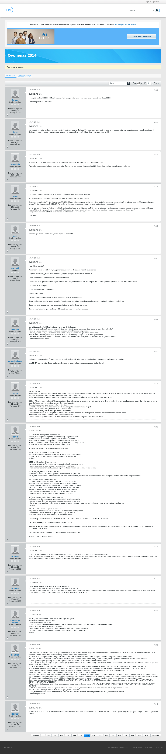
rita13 (15, 132)
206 (61, 735)
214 (74, 735)
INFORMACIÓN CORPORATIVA (118, 747)
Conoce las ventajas (141, 36)
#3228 (156, 154)
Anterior (36, 735)
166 (55, 735)
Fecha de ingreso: (15, 109)
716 (132, 735)
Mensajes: (13, 113)
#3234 (156, 383)
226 (113, 735)
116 (48, 735)
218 (100, 735)
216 (87, 735)
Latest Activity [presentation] (24, 76)
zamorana (15, 329)
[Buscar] (142, 10)
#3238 (156, 611)
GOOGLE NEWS (136, 747)
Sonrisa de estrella (15, 622)
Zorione (15, 100)
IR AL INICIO (149, 747)
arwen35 (15, 268)
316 (126, 735)
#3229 (156, 186)
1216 (139, 735)
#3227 (156, 122)
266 (119, 735)
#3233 (156, 351)
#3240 (156, 704)
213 (68, 735)
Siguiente (155, 735)
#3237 (156, 579)
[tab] (10, 76)
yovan (15, 393)
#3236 (156, 546)
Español (8, 747)
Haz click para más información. (126, 24)
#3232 (156, 319)
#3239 (156, 645)
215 (80, 735)
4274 (146, 735)
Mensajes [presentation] (10, 76)
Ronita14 (15, 655)
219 (106, 735)
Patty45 (15, 437)
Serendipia (15, 164)
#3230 (156, 226)
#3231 (156, 258)
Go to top (159, 747)
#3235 (156, 427)
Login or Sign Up (152, 2)
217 (93, 735)
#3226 (156, 90)
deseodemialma (15, 361)
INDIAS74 (15, 556)
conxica (15, 196)
